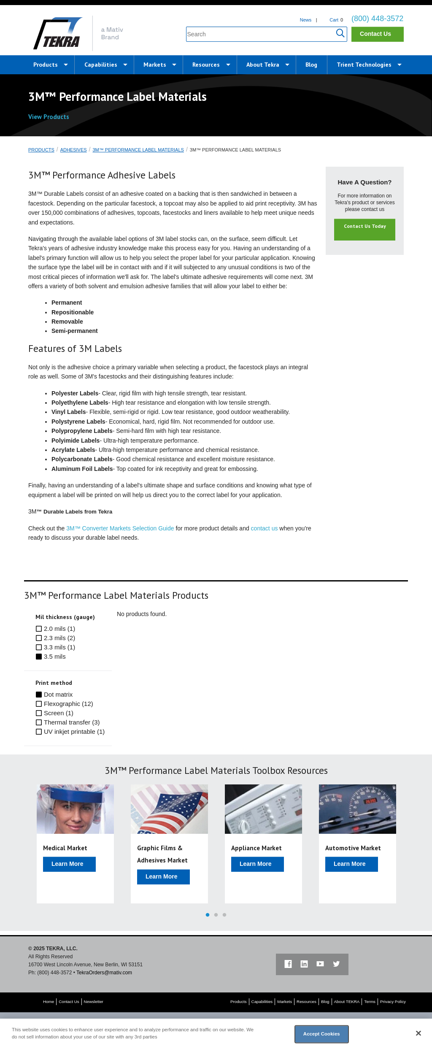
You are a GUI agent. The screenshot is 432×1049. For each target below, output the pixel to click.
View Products (53, 117)
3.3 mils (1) (59, 647)
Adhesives (73, 149)
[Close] (418, 1033)
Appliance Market (256, 848)
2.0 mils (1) (59, 628)
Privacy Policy (393, 1001)
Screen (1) (58, 712)
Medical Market (65, 848)
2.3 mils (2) (59, 637)
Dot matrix (58, 694)
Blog (311, 64)
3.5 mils (55, 656)
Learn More (67, 863)
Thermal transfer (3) (72, 722)
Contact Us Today (365, 226)
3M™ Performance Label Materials (138, 149)
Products (45, 64)
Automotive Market (353, 848)
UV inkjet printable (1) (74, 731)
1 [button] (207, 915)
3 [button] (224, 915)
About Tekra (262, 64)
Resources (206, 64)
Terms (369, 1001)
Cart (333, 19)
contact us (264, 528)
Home (48, 1001)
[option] (75, 843)
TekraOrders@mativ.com (104, 973)
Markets (154, 64)
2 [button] (216, 915)
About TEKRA (347, 1001)
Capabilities (100, 64)
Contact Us (375, 33)
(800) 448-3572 (377, 18)
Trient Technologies (364, 64)
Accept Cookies (321, 1033)
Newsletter (93, 1001)
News (306, 19)
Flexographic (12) (68, 703)
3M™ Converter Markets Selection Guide (120, 528)
